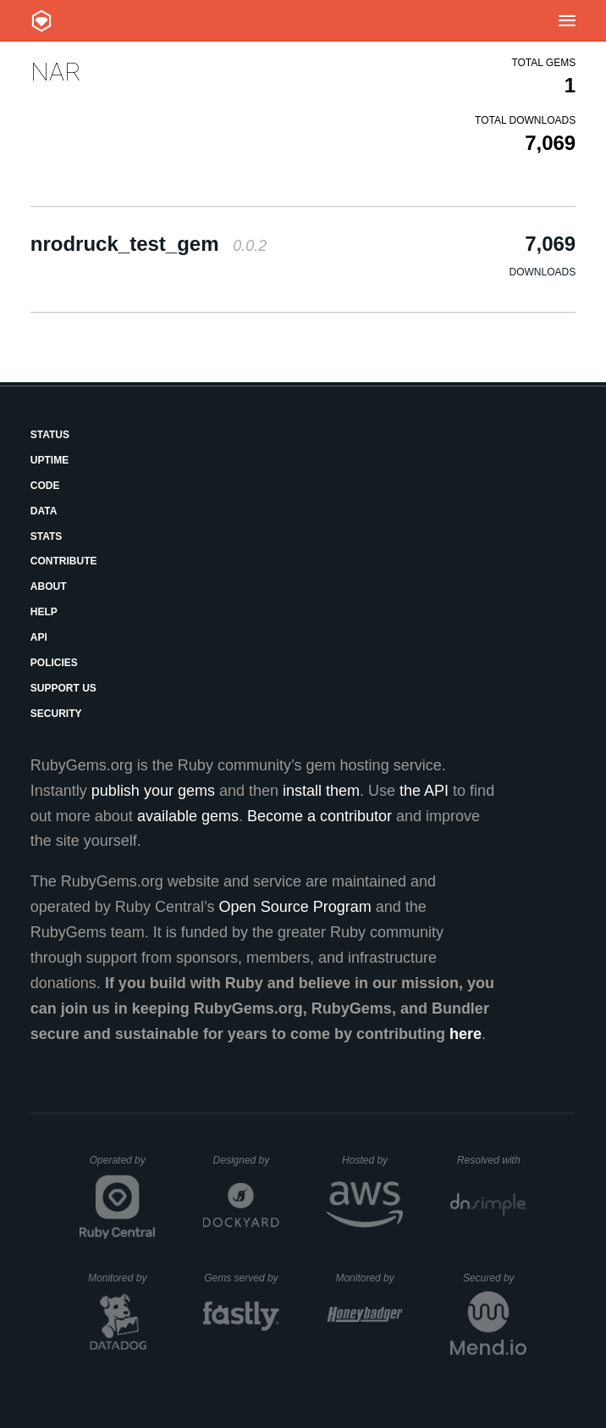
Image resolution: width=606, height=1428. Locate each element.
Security (56, 714)
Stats (46, 536)
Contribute (63, 561)
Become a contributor (319, 816)
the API (424, 790)
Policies (54, 663)
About (48, 586)
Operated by (123, 1166)
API (38, 637)
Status (49, 435)
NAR (55, 71)
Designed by (246, 1160)
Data (44, 511)
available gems (188, 816)
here (465, 1033)
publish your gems (153, 790)
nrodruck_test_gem (148, 243)
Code (45, 486)
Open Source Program (295, 906)
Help (44, 612)
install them (321, 790)
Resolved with (491, 1160)
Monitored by (122, 1278)
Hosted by (372, 1160)
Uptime (49, 460)
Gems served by (241, 1278)
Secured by (494, 1278)
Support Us (63, 688)
